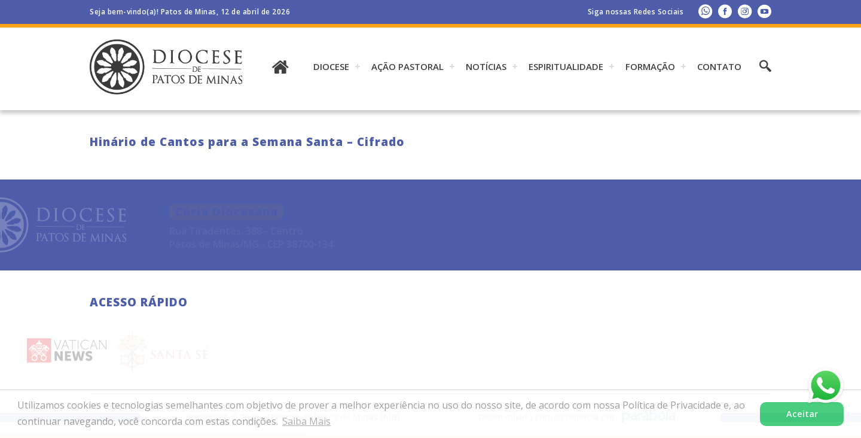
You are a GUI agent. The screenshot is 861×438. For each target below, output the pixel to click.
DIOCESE (331, 66)
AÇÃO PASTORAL (407, 66)
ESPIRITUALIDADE (566, 66)
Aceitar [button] (802, 413)
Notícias (486, 66)
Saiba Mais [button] (306, 421)
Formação (650, 66)
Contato (719, 66)
